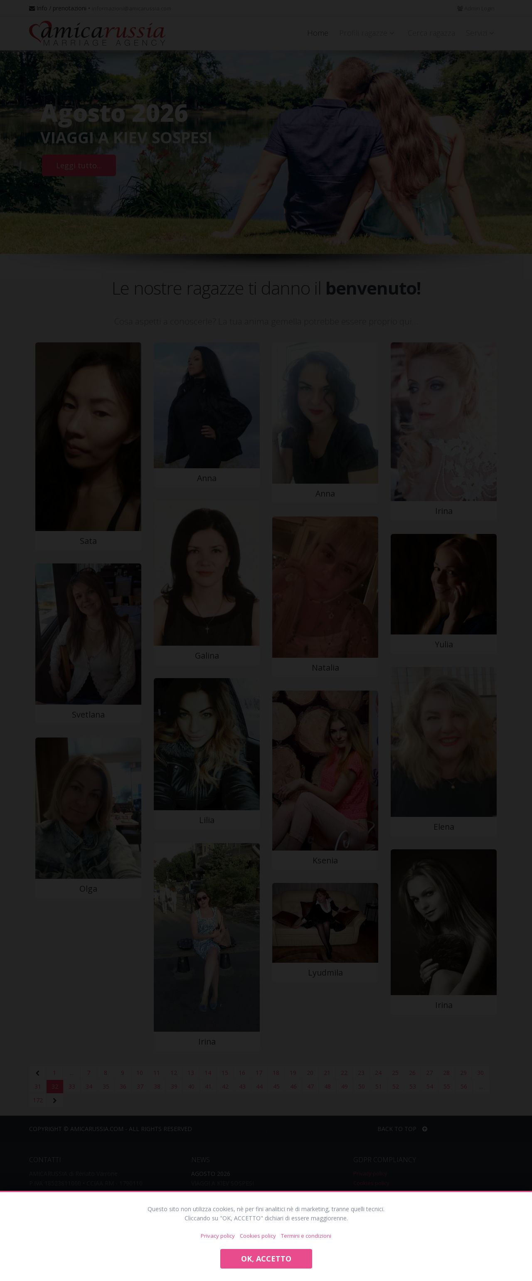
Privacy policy (218, 1235)
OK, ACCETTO (266, 1259)
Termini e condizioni (306, 1235)
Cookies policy (258, 1235)
